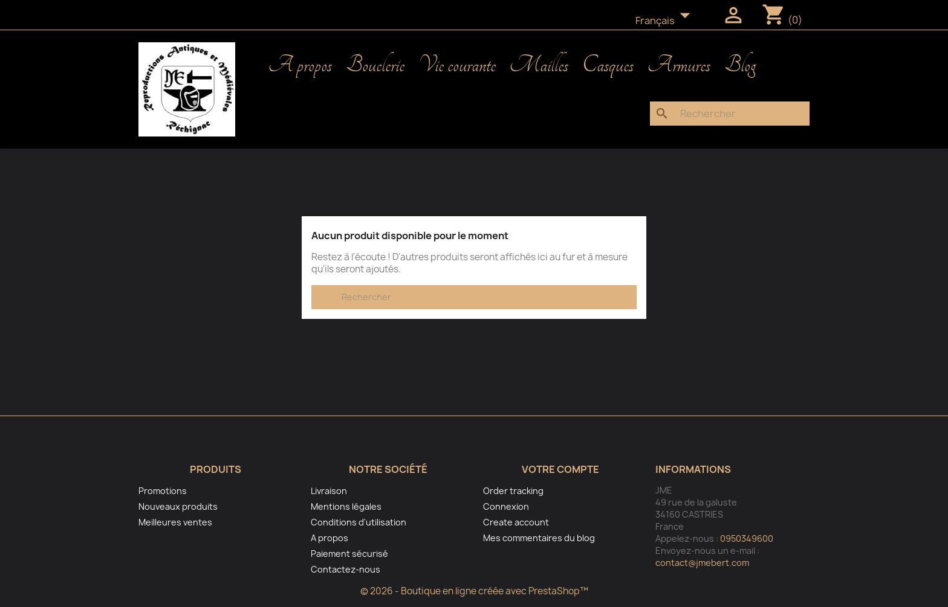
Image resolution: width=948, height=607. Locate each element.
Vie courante (457, 65)
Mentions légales (346, 506)
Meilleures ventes (175, 522)
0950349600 (746, 538)
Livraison (329, 490)
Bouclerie (375, 65)
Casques (608, 65)
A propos (300, 65)
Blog (740, 65)
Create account (516, 522)
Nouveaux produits (178, 506)
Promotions (162, 490)
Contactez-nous (345, 569)
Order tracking (513, 490)
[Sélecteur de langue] (666, 21)
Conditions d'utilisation (358, 522)
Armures (679, 65)
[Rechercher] (730, 113)
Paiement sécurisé (349, 553)
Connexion (506, 506)
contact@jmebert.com (702, 562)
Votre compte (560, 469)
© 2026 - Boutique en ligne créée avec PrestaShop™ (474, 591)
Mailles (539, 65)
